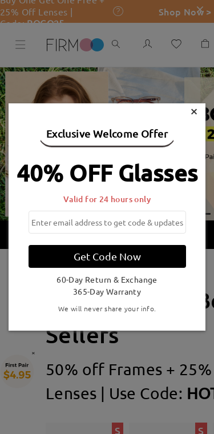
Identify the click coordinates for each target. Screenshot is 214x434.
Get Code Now (107, 256)
